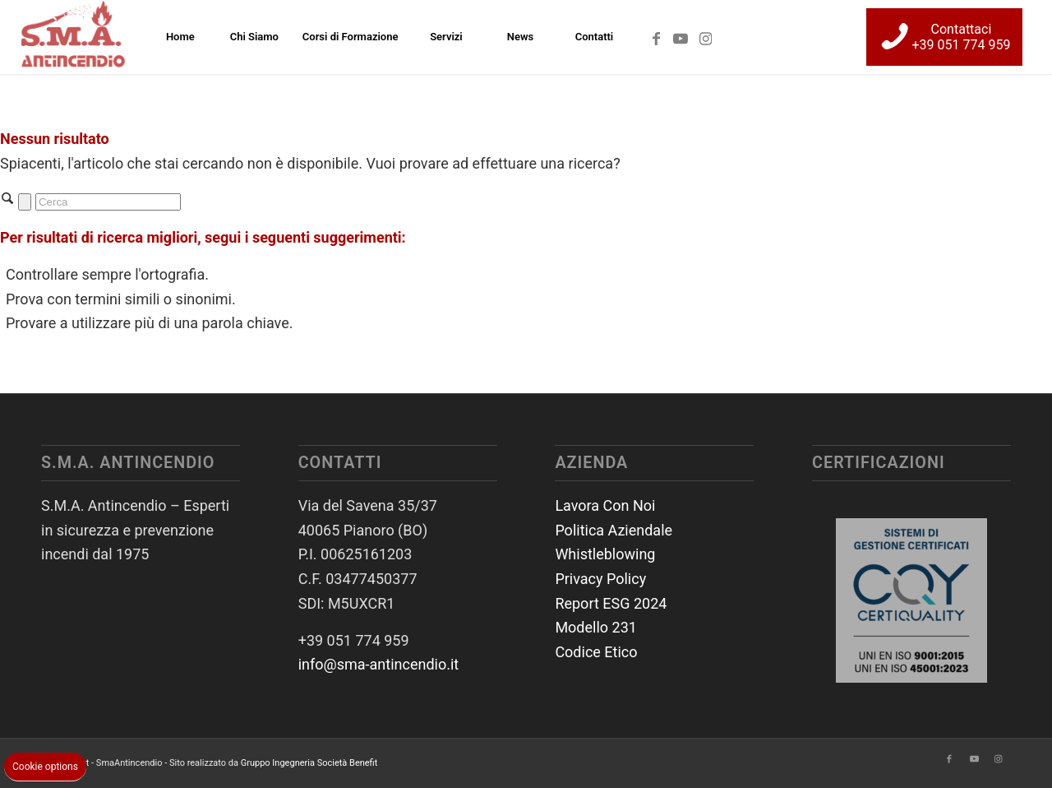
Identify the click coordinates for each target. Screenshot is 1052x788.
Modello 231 (596, 627)
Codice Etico (596, 652)
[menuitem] (180, 37)
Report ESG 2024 (611, 603)
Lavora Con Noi (605, 505)
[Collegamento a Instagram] (705, 36)
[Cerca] (108, 202)
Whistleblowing (605, 554)
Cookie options (45, 766)
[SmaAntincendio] (74, 37)
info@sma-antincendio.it (378, 664)
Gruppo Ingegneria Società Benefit (309, 763)
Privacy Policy (600, 578)
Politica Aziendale (613, 530)
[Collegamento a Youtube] (680, 36)
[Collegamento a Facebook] (656, 36)
